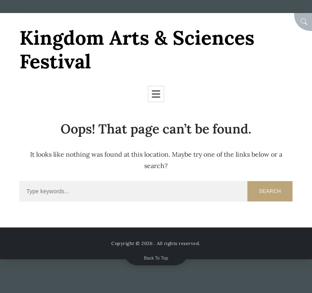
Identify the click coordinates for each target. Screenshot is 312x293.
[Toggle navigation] (156, 94)
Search (270, 191)
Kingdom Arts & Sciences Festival (137, 49)
